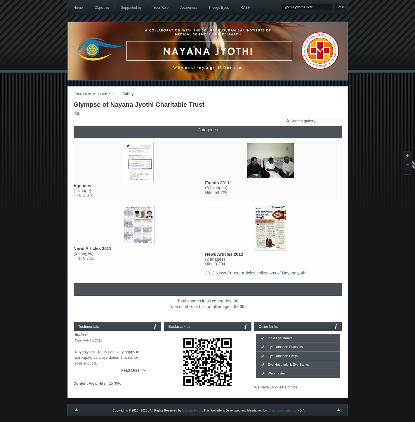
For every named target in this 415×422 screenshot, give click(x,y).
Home (102, 94)
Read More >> (133, 370)
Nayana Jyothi (192, 410)
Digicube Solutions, (282, 410)
